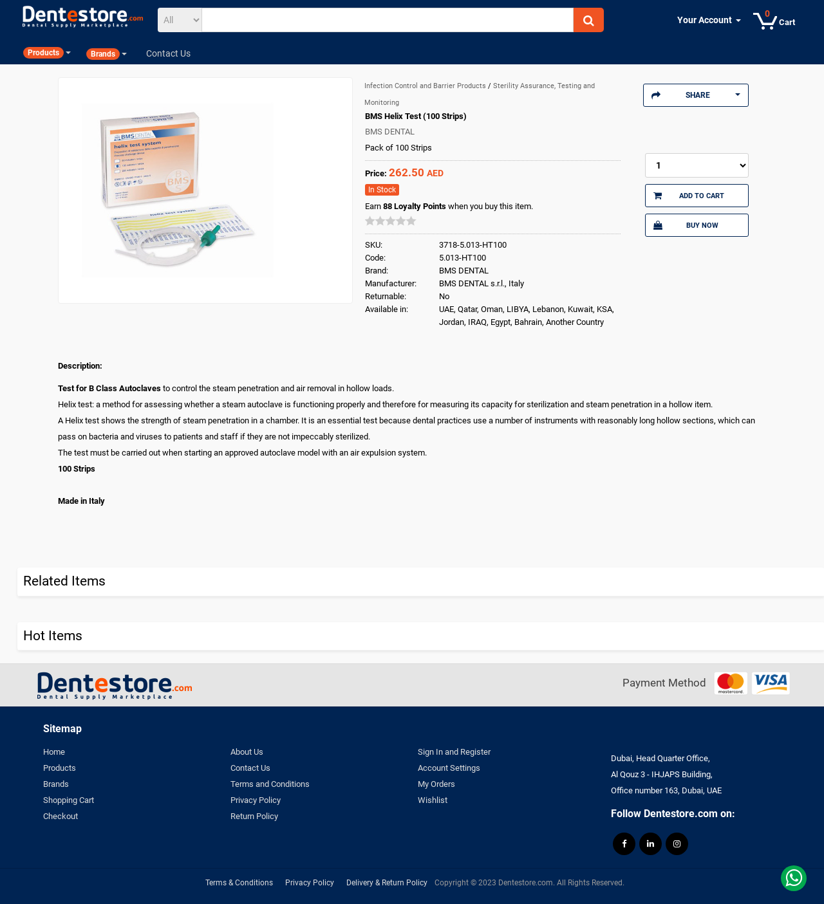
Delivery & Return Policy (386, 882)
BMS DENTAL (390, 131)
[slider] (391, 221)
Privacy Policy (255, 800)
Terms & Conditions (239, 882)
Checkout (60, 816)
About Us (246, 752)
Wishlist (432, 800)
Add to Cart (688, 195)
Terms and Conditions (270, 784)
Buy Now (685, 225)
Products (59, 768)
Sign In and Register (454, 752)
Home (54, 752)
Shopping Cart (68, 800)
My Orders (436, 784)
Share (695, 95)
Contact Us (250, 768)
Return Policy (254, 816)
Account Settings (449, 768)
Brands (56, 784)
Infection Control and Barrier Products (426, 86)
